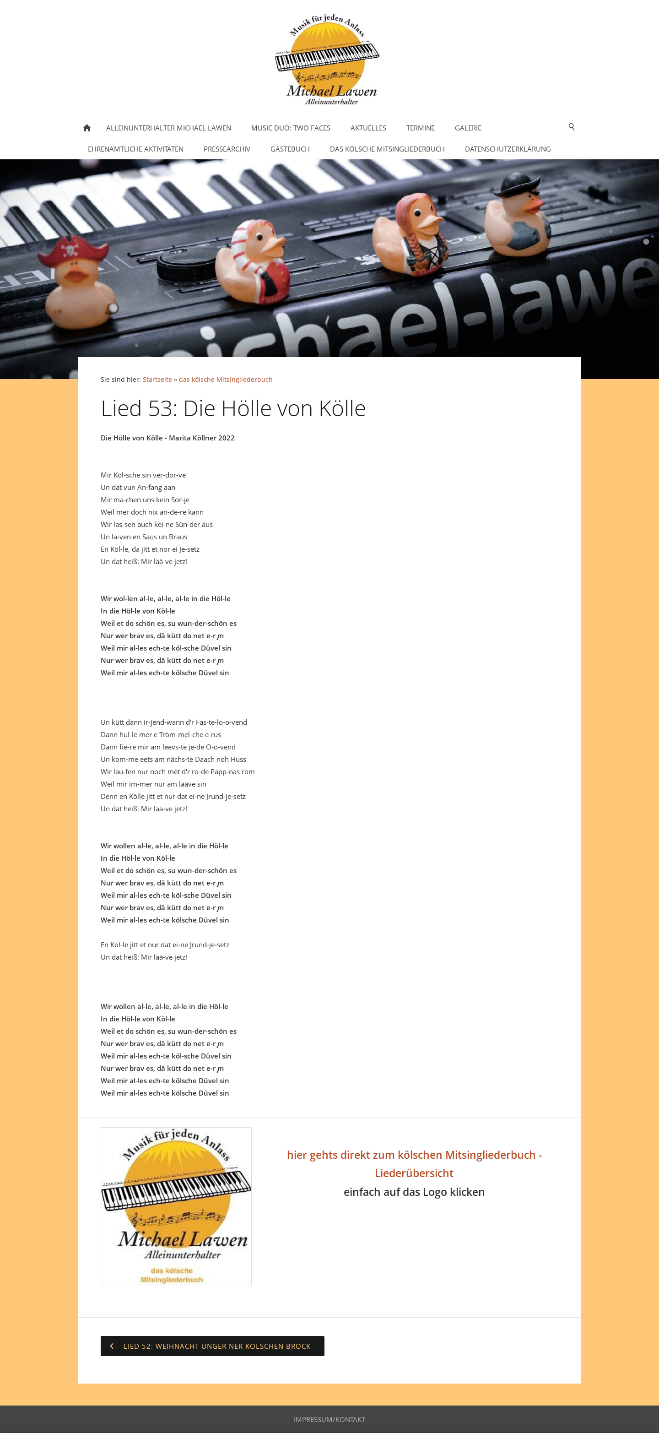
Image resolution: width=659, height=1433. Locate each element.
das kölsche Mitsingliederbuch (226, 379)
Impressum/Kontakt (329, 1419)
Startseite (157, 379)
